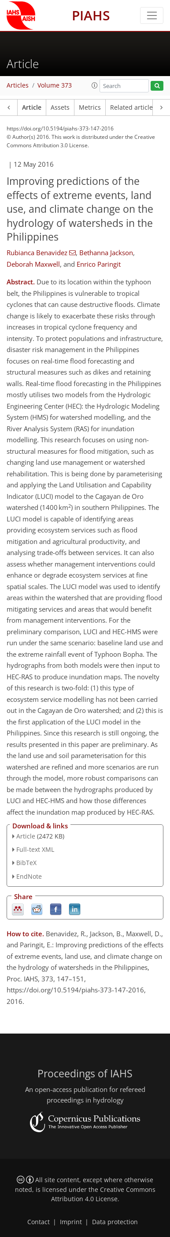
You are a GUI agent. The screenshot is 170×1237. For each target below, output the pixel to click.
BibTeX (26, 862)
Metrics (90, 107)
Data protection (115, 1222)
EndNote (29, 876)
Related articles (133, 107)
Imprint (71, 1222)
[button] (95, 85)
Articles (18, 85)
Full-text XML (35, 849)
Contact (38, 1222)
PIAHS (91, 15)
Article (31, 107)
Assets (60, 107)
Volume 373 (54, 85)
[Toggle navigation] (151, 15)
